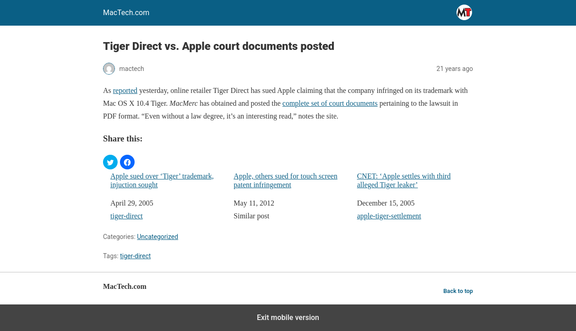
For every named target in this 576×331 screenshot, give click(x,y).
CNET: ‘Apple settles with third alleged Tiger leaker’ (404, 180)
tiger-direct (126, 216)
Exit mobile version (288, 317)
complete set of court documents (330, 103)
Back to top (458, 291)
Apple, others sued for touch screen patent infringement (285, 180)
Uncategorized (157, 236)
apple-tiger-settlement (389, 216)
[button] (110, 162)
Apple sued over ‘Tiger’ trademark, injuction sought (162, 180)
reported (125, 90)
